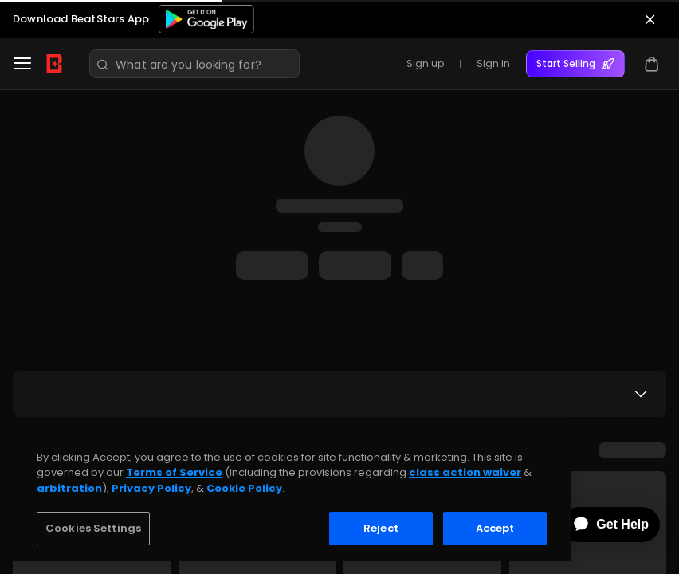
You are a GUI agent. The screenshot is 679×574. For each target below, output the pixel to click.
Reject (380, 528)
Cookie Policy (244, 488)
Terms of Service (174, 472)
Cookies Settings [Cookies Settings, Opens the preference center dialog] (93, 528)
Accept (495, 528)
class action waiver (465, 472)
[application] (599, 524)
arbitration (69, 488)
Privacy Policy (151, 488)
